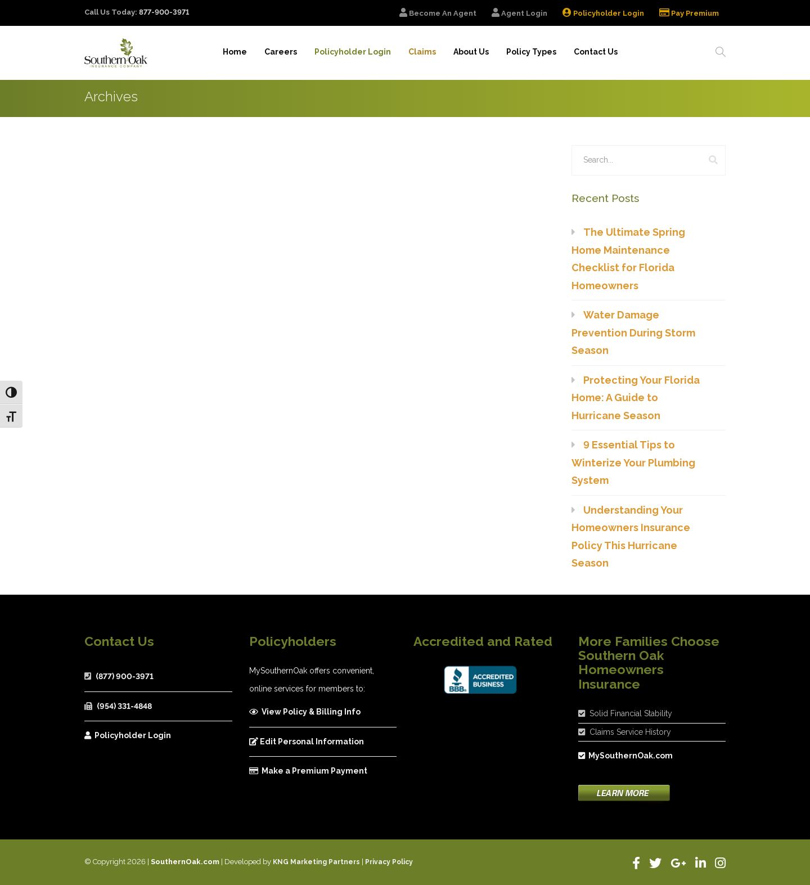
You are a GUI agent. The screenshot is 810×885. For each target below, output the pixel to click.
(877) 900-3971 (125, 676)
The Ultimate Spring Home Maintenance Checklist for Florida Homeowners (628, 258)
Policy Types (530, 52)
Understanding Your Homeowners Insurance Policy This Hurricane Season (631, 536)
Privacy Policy (389, 862)
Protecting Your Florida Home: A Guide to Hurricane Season (636, 397)
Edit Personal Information (306, 741)
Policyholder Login (127, 735)
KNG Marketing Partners (316, 862)
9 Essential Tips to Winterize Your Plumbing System (633, 462)
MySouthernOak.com (625, 755)
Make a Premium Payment (308, 770)
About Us (469, 52)
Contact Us (594, 52)
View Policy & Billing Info (305, 711)
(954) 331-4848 (124, 706)
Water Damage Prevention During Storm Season (633, 332)
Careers (276, 52)
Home (230, 52)
